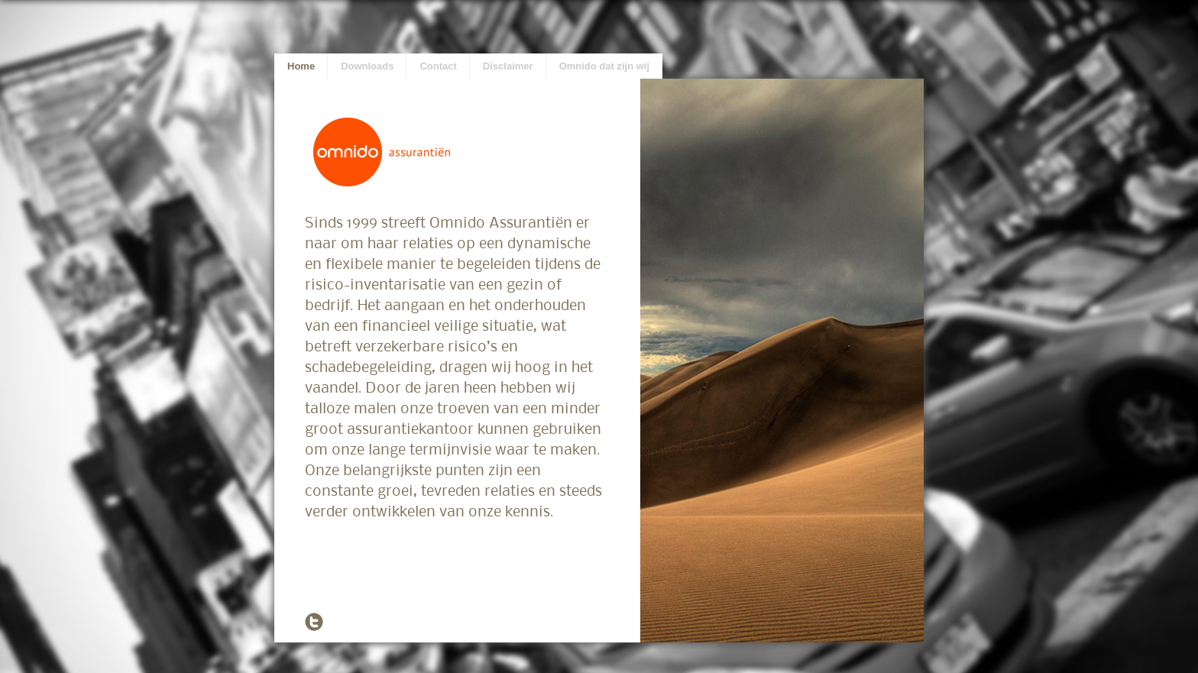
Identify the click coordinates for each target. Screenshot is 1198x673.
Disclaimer (508, 66)
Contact (437, 66)
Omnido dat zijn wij (604, 66)
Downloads (367, 66)
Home (301, 66)
